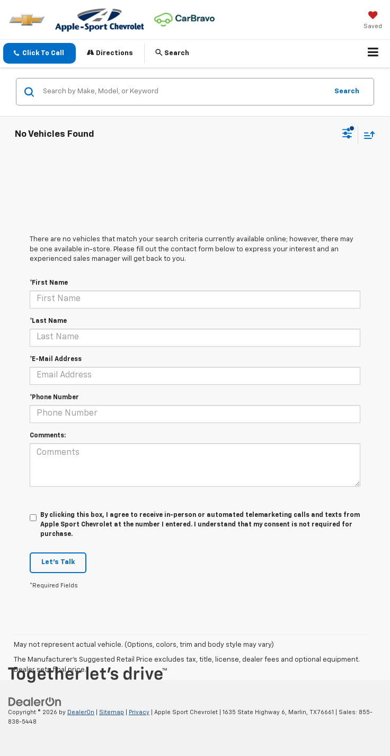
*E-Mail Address (56, 359)
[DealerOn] (35, 701)
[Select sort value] (366, 135)
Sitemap (111, 712)
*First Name (49, 283)
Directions (110, 53)
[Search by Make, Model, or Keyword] (183, 91)
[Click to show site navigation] (373, 53)
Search (346, 91)
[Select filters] (347, 134)
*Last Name (48, 321)
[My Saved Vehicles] (373, 21)
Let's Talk (58, 562)
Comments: (48, 436)
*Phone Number (54, 397)
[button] (39, 53)
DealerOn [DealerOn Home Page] (80, 712)
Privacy (139, 712)
